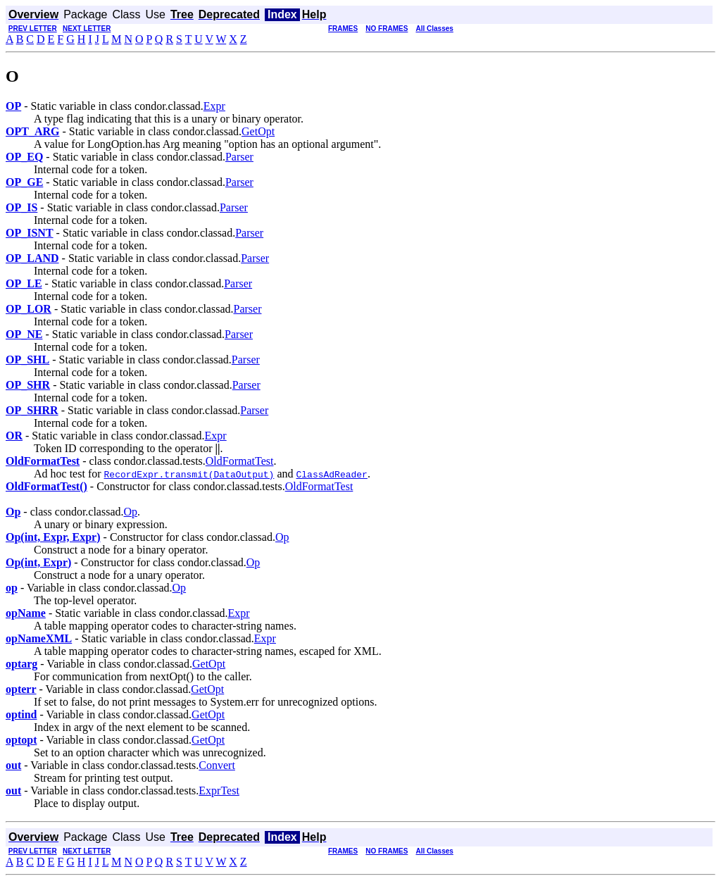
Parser (239, 157)
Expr (214, 106)
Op (131, 512)
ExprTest (219, 790)
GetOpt (258, 131)
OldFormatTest (240, 461)
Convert (217, 765)
